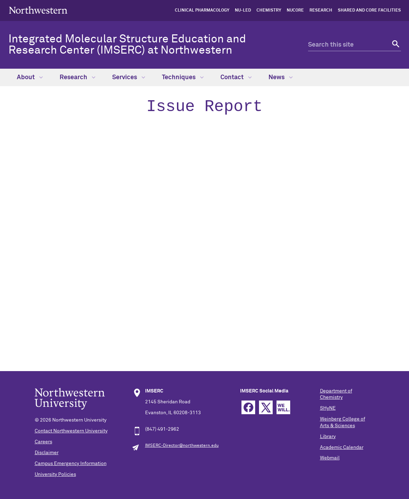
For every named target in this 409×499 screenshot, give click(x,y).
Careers (43, 441)
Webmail (330, 458)
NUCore (295, 10)
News (280, 77)
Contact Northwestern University (71, 431)
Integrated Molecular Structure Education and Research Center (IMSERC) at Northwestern (127, 45)
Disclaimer (47, 452)
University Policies (55, 474)
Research (320, 10)
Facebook (248, 407)
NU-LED (243, 10)
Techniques (183, 77)
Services (128, 77)
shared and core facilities (369, 10)
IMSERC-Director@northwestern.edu (182, 446)
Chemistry (269, 10)
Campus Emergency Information (71, 463)
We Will (283, 407)
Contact (236, 77)
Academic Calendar (341, 447)
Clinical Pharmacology (202, 10)
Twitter (266, 407)
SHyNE (328, 408)
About (30, 77)
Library (328, 436)
